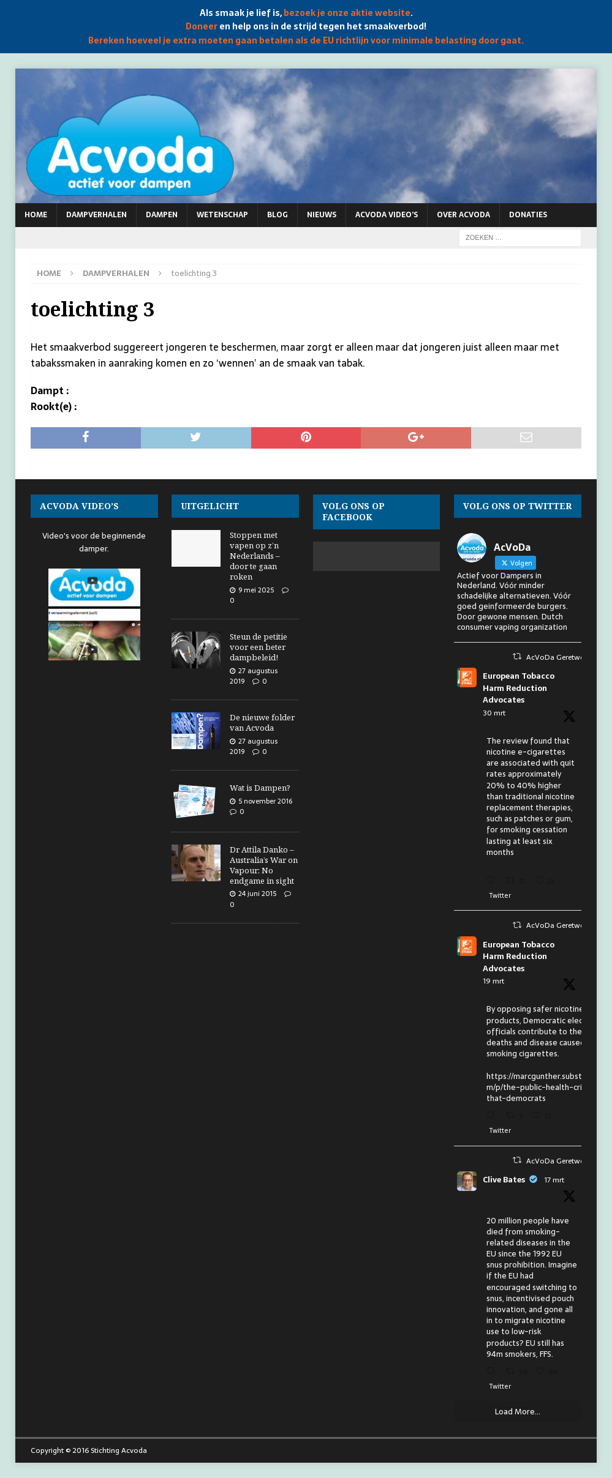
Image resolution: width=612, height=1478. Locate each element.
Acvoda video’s (386, 215)
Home (36, 215)
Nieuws (321, 215)
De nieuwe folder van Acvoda (262, 722)
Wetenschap (222, 215)
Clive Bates (504, 1180)
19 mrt (493, 981)
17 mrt (554, 1180)
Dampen (162, 215)
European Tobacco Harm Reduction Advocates (518, 688)
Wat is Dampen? (260, 787)
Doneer (201, 26)
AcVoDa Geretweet (558, 657)
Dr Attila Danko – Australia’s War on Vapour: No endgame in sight (264, 865)
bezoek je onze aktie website (347, 13)
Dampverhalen (96, 215)
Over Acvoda (463, 215)
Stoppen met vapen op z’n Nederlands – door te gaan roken (255, 555)
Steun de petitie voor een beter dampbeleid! (258, 647)
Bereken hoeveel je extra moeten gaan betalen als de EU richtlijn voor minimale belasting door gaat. (306, 40)
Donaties (528, 215)
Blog (277, 215)
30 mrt (494, 713)
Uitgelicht (210, 506)
